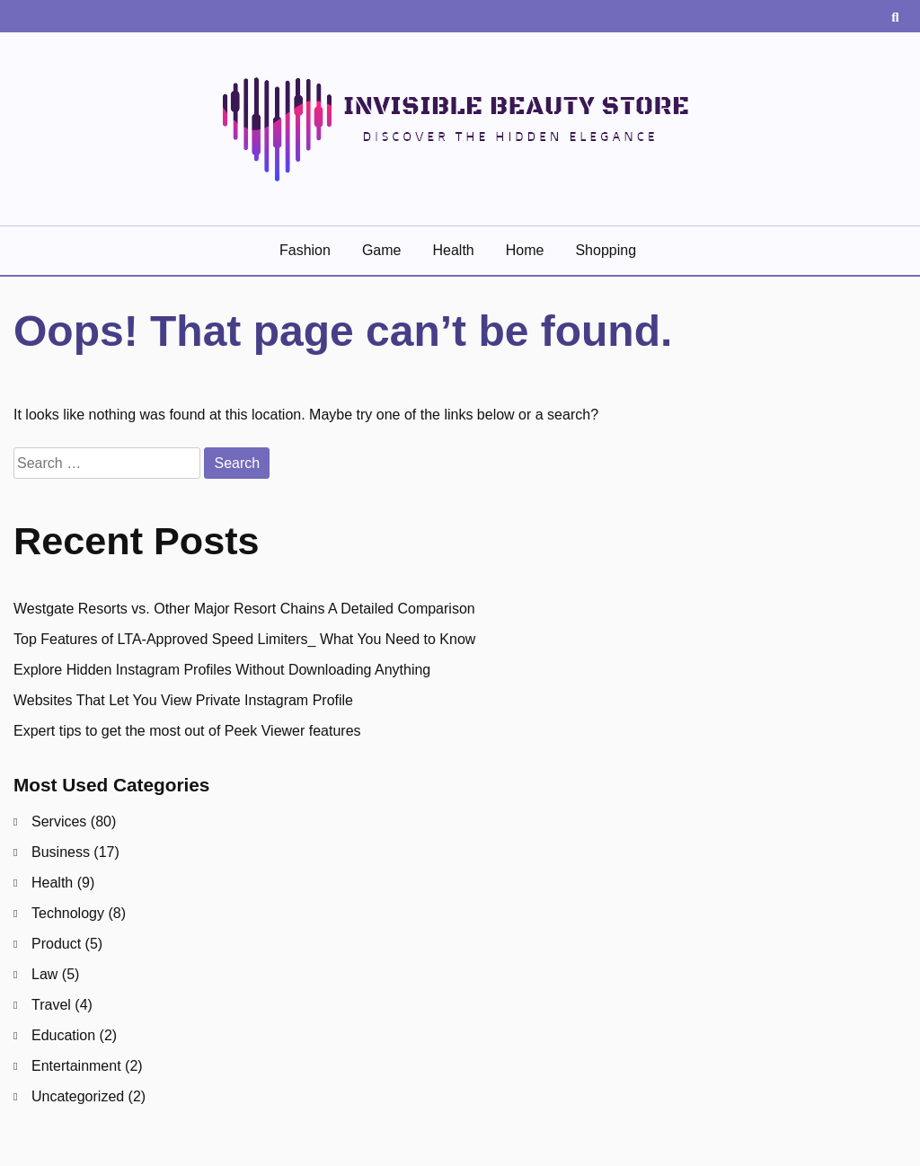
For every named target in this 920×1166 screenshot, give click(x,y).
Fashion (305, 250)
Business (60, 852)
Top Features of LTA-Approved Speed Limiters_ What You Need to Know (244, 639)
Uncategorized (77, 1096)
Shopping (605, 250)
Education (63, 1035)
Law (44, 974)
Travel (51, 1004)
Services (58, 821)
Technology (67, 913)
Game (382, 250)
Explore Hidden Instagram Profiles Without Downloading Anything (221, 669)
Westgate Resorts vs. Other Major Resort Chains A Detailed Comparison (244, 608)
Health (452, 250)
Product (56, 943)
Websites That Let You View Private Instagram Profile (183, 700)
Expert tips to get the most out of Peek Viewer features (187, 730)
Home (525, 250)
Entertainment (76, 1065)
